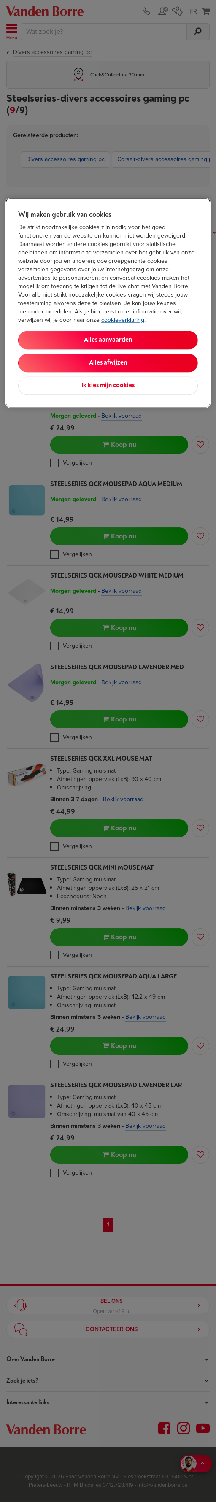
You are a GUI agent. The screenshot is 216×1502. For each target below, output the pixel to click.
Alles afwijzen (108, 363)
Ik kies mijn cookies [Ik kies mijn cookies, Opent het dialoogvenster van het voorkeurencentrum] (108, 385)
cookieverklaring (122, 320)
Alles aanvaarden (108, 340)
